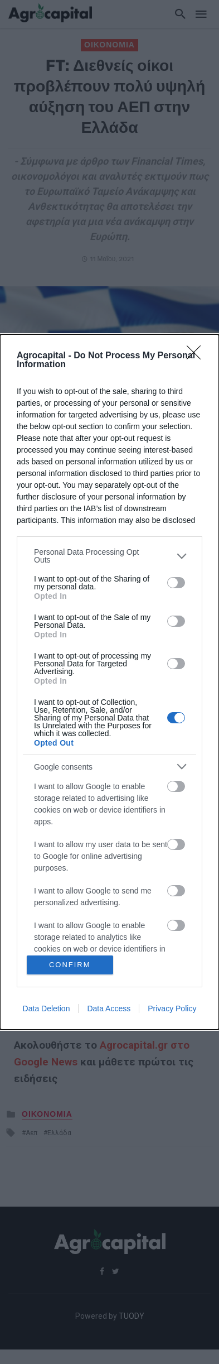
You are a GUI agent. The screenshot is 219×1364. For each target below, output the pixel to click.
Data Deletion (46, 1008)
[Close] (197, 356)
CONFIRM (70, 964)
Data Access (108, 1008)
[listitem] (109, 556)
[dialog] (109, 681)
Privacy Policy (172, 1008)
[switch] (176, 582)
